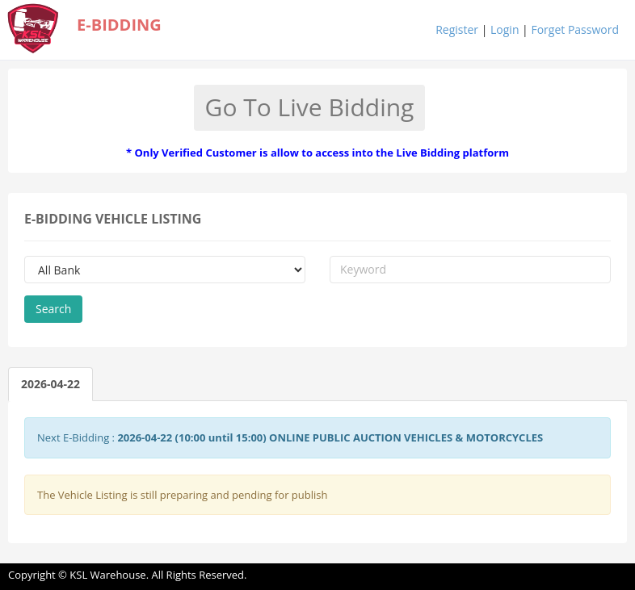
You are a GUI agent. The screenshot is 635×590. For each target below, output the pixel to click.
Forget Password (575, 29)
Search (53, 308)
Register (456, 29)
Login (504, 29)
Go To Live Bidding (309, 106)
